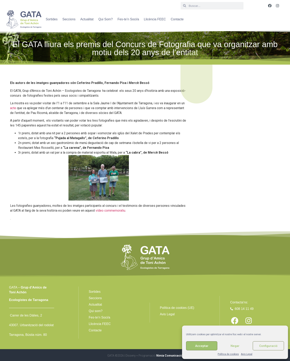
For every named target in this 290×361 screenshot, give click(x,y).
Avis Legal (246, 354)
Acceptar (201, 346)
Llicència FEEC (155, 19)
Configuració (268, 346)
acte (13, 108)
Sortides (52, 19)
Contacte (177, 19)
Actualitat (87, 19)
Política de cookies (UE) (177, 307)
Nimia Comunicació (169, 355)
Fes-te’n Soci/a (128, 19)
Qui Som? (105, 19)
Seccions (69, 19)
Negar (235, 346)
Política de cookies (228, 354)
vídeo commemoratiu (110, 210)
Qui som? (95, 311)
